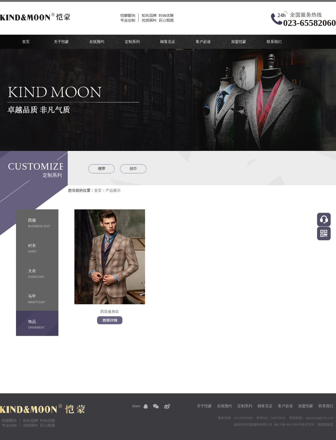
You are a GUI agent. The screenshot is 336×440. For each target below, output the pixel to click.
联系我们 (274, 42)
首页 (26, 42)
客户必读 (203, 42)
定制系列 (132, 42)
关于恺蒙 (61, 42)
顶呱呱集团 (325, 424)
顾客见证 (167, 42)
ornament (43, 324)
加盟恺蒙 (238, 42)
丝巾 (133, 169)
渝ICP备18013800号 (287, 424)
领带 (101, 169)
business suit (43, 222)
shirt (43, 248)
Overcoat (43, 273)
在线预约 (96, 42)
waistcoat (43, 298)
